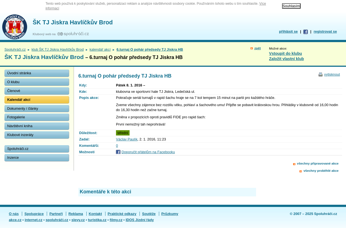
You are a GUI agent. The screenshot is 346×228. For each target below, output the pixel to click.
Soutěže (149, 214)
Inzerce (13, 157)
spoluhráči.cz (57, 220)
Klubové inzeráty (20, 135)
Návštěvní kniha (19, 126)
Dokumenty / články (22, 108)
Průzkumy (169, 214)
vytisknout (332, 74)
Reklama (75, 214)
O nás (14, 214)
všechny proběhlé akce (321, 170)
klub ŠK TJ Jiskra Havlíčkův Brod (58, 49)
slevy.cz (78, 220)
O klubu (13, 82)
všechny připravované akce (318, 163)
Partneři (56, 214)
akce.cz (15, 220)
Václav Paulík (127, 139)
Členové (13, 91)
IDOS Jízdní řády (140, 220)
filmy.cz (116, 220)
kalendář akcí (100, 49)
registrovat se (325, 31)
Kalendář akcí (18, 100)
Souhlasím (291, 6)
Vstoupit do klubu (285, 53)
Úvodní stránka (19, 73)
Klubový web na (45, 34)
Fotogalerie (16, 117)
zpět (257, 48)
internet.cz (33, 220)
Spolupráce (34, 214)
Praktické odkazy (122, 214)
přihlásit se (288, 31)
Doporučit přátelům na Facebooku (148, 152)
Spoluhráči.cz (15, 49)
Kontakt (95, 214)
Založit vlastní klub (286, 59)
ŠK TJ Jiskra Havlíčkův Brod (73, 22)
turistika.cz (97, 220)
